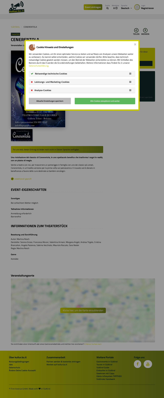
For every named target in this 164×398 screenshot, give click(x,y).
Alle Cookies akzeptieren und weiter (105, 100)
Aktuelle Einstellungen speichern (49, 100)
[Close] (135, 44)
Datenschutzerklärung (38, 65)
